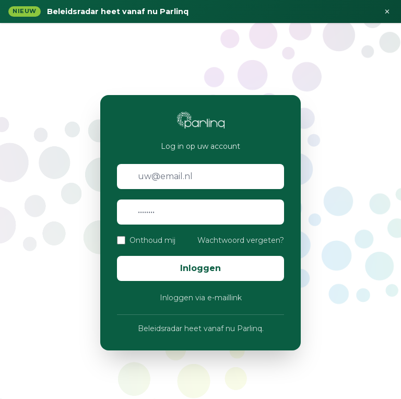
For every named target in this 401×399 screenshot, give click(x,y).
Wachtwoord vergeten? (240, 240)
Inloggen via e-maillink (201, 297)
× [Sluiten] (387, 11)
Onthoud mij (152, 240)
